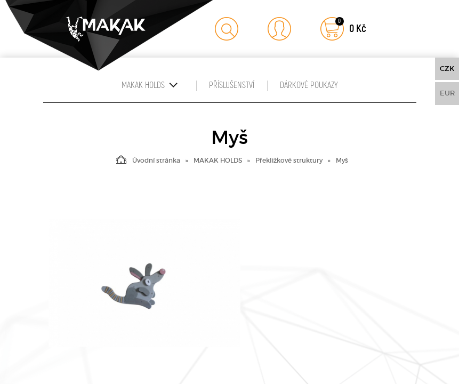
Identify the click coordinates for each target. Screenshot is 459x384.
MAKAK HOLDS (218, 160)
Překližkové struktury (289, 160)
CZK (447, 69)
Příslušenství (231, 85)
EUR (447, 93)
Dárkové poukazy (309, 85)
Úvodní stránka (148, 159)
